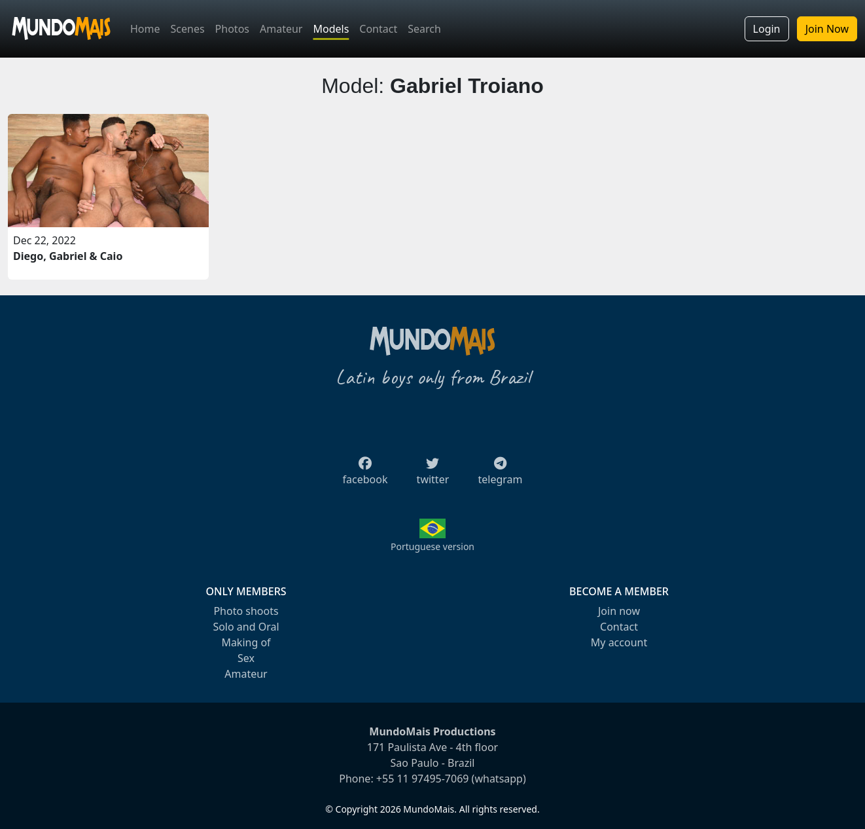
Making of (245, 642)
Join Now (827, 29)
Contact (378, 29)
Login (767, 29)
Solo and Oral (246, 626)
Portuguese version (432, 546)
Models (331, 29)
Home (145, 29)
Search (424, 29)
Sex (246, 658)
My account (619, 642)
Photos (232, 29)
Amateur (281, 29)
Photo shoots (245, 611)
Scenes (188, 29)
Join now (619, 611)
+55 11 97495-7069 (422, 778)
